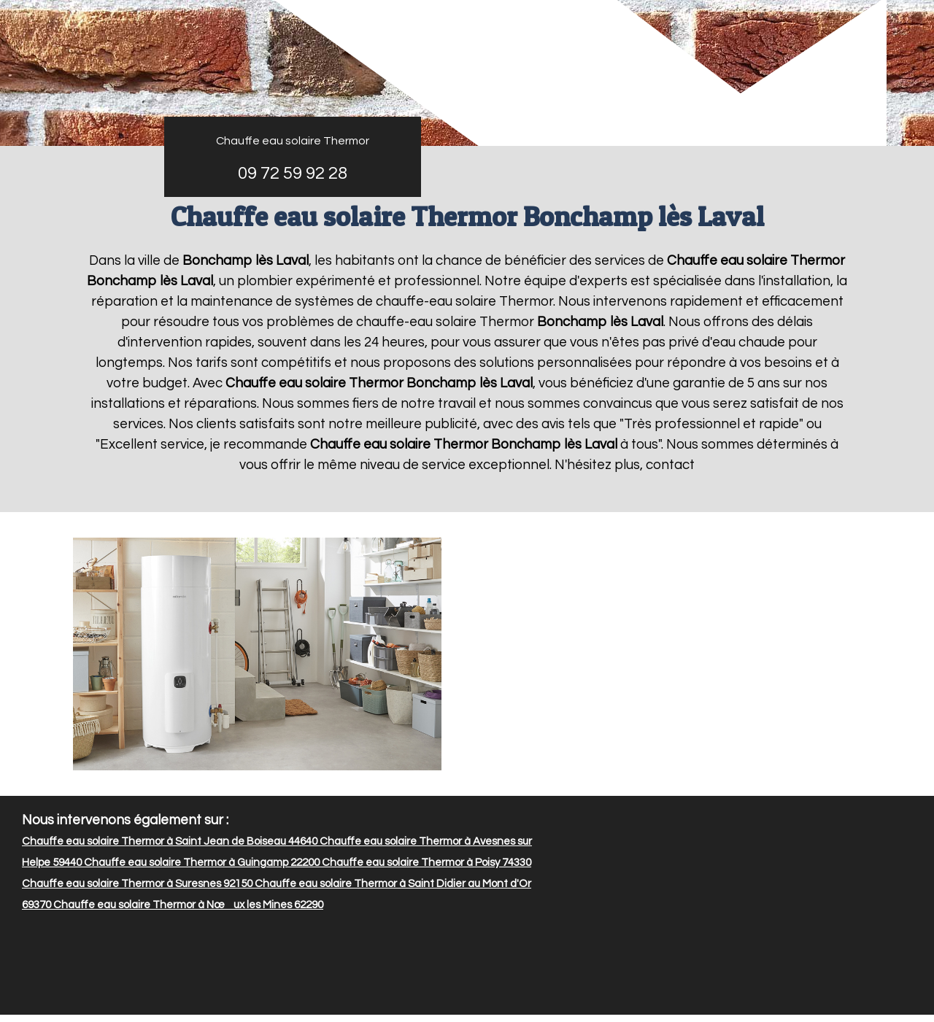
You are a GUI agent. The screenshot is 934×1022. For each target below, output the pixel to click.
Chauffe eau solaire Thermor (292, 141)
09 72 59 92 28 (292, 173)
